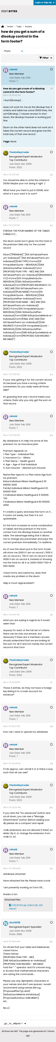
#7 (51, 682)
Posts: (12, 81)
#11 (51, 868)
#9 (51, 763)
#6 (51, 615)
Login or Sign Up (44, 2)
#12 (51, 941)
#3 (51, 225)
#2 (51, 175)
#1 (51, 88)
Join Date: (14, 77)
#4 (51, 374)
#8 (51, 726)
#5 (51, 435)
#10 (51, 807)
